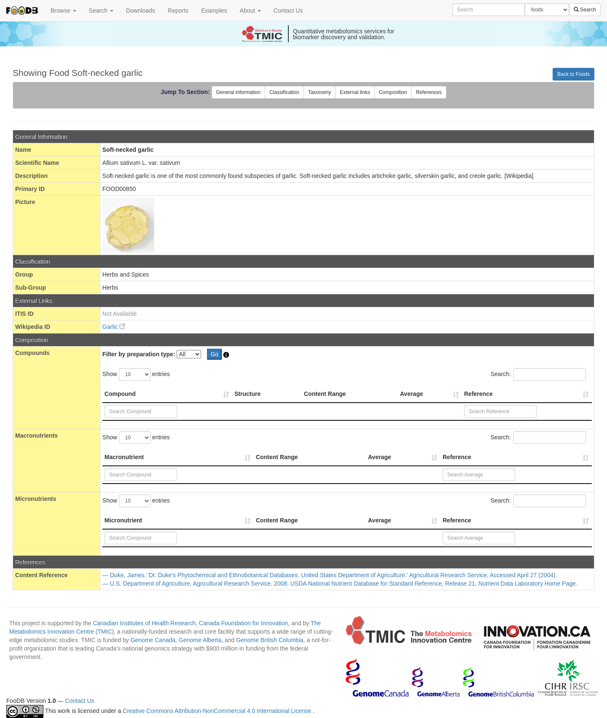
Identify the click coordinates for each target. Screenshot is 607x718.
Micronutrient (123, 520)
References (428, 92)
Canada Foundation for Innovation (243, 623)
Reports (178, 10)
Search (101, 10)
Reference (478, 393)
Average (411, 393)
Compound (120, 393)
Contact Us (288, 10)
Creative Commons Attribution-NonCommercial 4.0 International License (218, 710)
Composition (393, 92)
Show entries (136, 374)
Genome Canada (153, 640)
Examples (214, 10)
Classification (284, 92)
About (250, 10)
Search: (538, 374)
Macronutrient (124, 457)
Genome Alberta (200, 640)
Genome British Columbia (270, 640)
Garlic (113, 326)
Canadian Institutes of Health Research (144, 623)
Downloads (140, 10)
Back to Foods (573, 74)
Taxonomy (319, 92)
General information (238, 92)
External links (355, 92)
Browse (63, 10)
